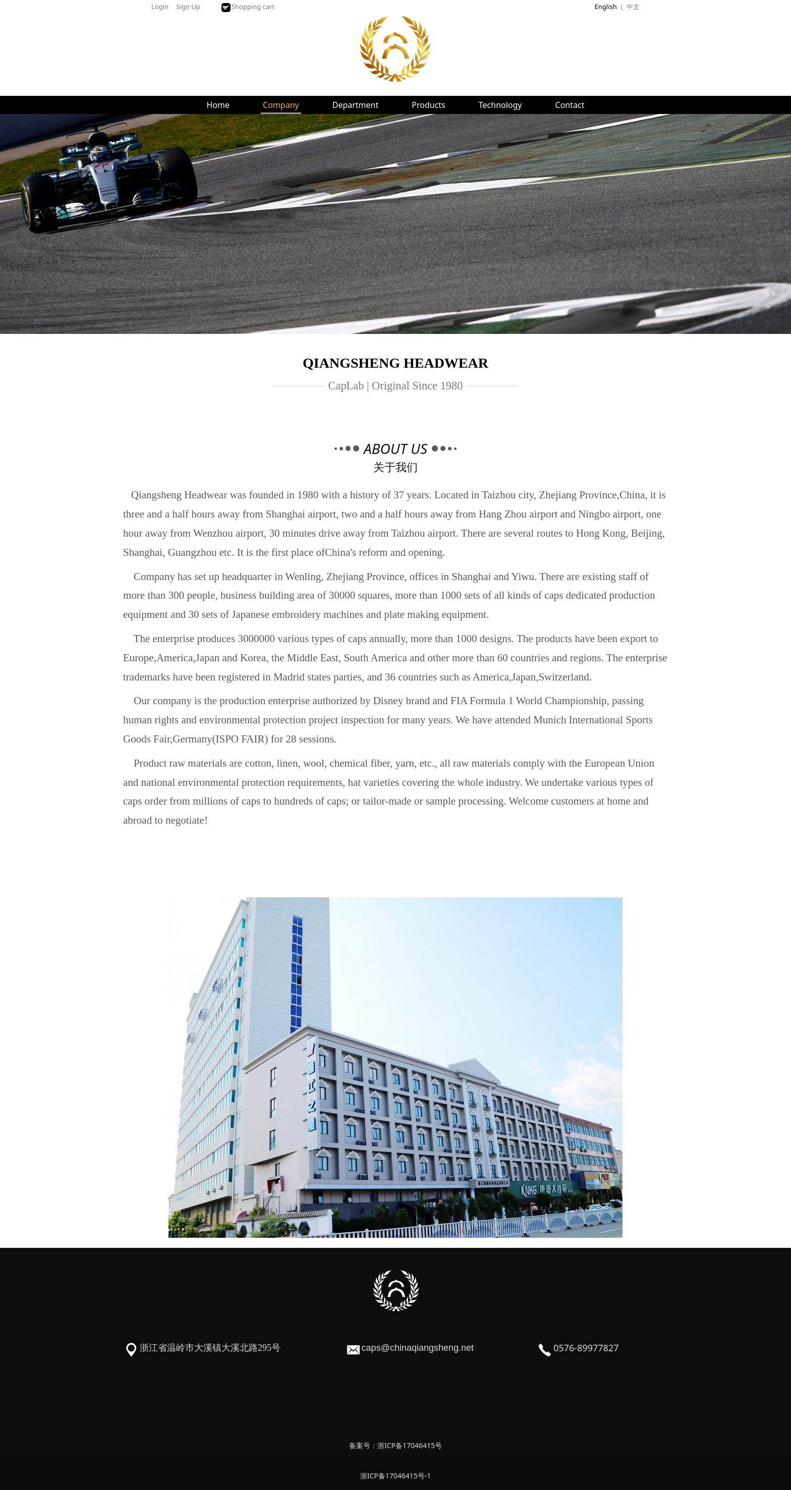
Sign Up (188, 6)
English (606, 6)
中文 (633, 6)
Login (159, 6)
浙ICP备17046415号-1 (395, 1475)
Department (355, 104)
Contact (570, 104)
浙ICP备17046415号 (409, 1445)
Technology (500, 104)
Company (281, 104)
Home (218, 104)
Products (428, 104)
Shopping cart (247, 6)
